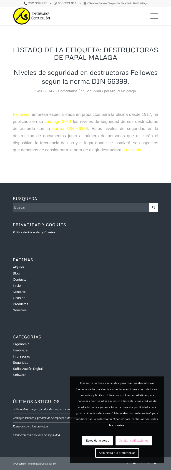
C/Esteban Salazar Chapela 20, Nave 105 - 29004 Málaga (115, 3)
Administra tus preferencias (117, 453)
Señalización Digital (28, 369)
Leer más (135, 149)
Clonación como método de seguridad (36, 435)
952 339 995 (35, 3)
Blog (16, 273)
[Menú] (152, 16)
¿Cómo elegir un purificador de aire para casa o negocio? (49, 409)
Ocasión (19, 298)
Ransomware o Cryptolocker (30, 426)
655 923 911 (66, 3)
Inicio (17, 285)
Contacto (19, 279)
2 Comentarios (66, 91)
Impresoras (21, 356)
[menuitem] (152, 16)
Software (19, 375)
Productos (20, 304)
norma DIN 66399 (70, 128)
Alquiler (18, 267)
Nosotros (19, 292)
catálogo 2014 (58, 121)
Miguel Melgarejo (123, 91)
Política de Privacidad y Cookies (34, 232)
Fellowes (21, 114)
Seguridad (93, 91)
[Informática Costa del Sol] (71, 16)
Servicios (20, 310)
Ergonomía (21, 344)
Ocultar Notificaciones (133, 440)
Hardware (20, 350)
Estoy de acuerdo (97, 440)
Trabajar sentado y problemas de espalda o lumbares (45, 418)
